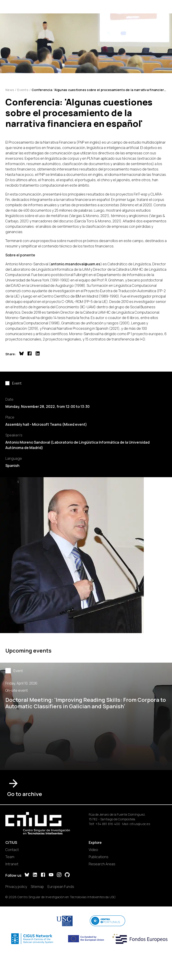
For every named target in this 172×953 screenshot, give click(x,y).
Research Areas (102, 864)
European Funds (60, 886)
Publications (98, 856)
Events (22, 90)
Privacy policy (16, 886)
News (9, 90)
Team (9, 856)
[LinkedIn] (35, 875)
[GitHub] (67, 875)
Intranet (11, 864)
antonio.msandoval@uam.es (75, 264)
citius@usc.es (140, 824)
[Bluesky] (27, 875)
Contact (12, 849)
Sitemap (37, 886)
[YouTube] (51, 875)
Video (93, 849)
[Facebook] (43, 875)
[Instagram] (59, 875)
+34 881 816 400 (107, 824)
